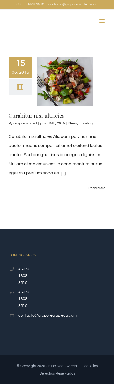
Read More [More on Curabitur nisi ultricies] (96, 188)
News (72, 123)
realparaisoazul (25, 123)
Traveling (86, 123)
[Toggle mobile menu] (102, 21)
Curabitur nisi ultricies (37, 115)
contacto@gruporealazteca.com (73, 4)
